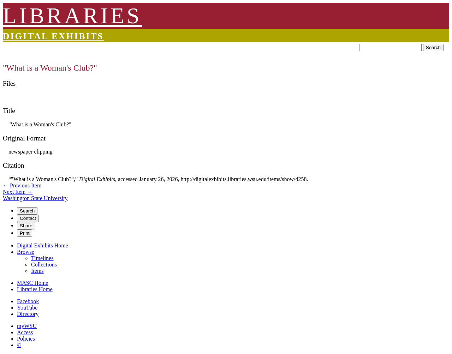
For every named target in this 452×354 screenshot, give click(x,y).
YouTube (27, 308)
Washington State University (35, 198)
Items (37, 271)
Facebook (28, 301)
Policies (26, 339)
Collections (44, 265)
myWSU (27, 326)
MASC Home (32, 283)
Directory (27, 314)
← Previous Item (22, 185)
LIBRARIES (72, 15)
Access (25, 332)
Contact (28, 218)
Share (26, 225)
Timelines (42, 258)
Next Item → (17, 192)
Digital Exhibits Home (42, 245)
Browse (25, 252)
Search (433, 47)
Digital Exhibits (53, 36)
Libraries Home (35, 289)
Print (24, 233)
